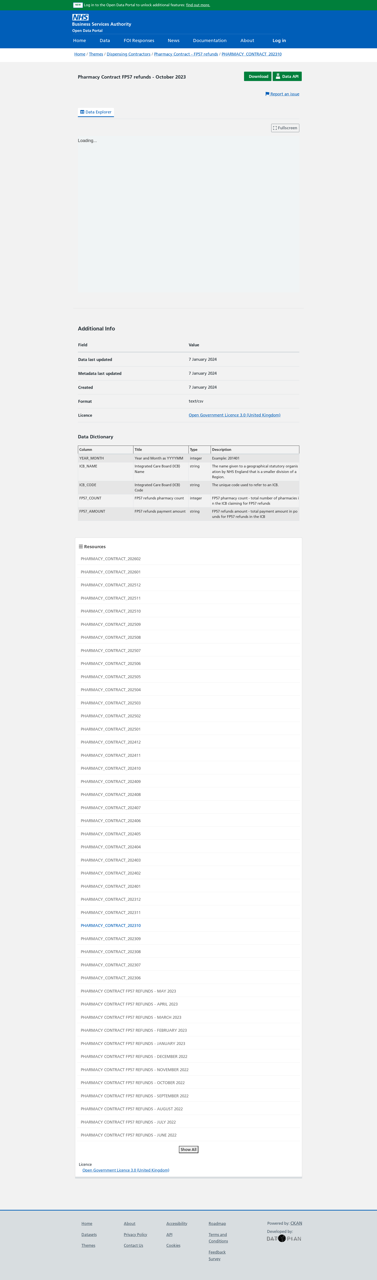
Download (258, 76)
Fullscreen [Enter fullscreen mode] (285, 127)
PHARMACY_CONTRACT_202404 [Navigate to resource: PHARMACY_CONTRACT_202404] (111, 847)
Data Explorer (96, 112)
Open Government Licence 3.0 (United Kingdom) (235, 415)
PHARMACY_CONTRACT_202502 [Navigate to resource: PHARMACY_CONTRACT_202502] (111, 716)
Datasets (89, 1234)
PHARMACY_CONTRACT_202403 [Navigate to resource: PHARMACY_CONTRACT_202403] (111, 860)
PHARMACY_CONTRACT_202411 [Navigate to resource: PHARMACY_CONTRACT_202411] (111, 755)
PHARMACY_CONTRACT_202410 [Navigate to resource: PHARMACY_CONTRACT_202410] (111, 768)
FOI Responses (139, 40)
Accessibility (176, 1223)
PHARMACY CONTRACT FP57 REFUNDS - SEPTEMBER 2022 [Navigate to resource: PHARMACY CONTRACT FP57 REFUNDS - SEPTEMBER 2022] (134, 1096)
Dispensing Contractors (129, 54)
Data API (287, 76)
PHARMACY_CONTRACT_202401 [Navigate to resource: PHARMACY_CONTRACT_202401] (111, 886)
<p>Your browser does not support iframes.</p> (188, 214)
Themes (96, 54)
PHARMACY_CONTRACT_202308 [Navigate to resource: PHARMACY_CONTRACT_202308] (111, 951)
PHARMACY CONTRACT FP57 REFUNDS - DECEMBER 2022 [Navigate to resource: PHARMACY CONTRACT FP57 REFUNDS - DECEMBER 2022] (134, 1056)
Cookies (173, 1245)
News (173, 40)
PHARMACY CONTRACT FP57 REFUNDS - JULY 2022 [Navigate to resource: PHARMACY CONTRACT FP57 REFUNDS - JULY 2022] (128, 1122)
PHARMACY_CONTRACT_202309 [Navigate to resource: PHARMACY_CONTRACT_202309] (111, 938)
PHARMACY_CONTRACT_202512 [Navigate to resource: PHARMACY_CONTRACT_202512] (111, 585)
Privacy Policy (135, 1234)
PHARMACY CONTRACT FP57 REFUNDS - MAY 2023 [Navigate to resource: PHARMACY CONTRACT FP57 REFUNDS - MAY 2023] (128, 991)
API (169, 1234)
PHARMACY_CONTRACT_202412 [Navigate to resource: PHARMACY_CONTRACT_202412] (111, 742)
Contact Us (133, 1245)
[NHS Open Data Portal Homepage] (102, 22)
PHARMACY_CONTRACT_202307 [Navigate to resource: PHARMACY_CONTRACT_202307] (111, 965)
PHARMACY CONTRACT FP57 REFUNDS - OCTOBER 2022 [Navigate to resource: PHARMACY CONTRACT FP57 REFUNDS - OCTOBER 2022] (133, 1082)
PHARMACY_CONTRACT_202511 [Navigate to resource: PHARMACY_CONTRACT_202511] (111, 598)
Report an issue (282, 94)
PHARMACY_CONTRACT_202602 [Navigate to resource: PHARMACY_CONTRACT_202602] (111, 558)
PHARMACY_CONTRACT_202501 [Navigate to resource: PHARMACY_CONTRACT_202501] (111, 729)
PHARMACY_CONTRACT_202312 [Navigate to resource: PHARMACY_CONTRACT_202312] (111, 899)
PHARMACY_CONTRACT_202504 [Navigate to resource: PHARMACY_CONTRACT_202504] (111, 689)
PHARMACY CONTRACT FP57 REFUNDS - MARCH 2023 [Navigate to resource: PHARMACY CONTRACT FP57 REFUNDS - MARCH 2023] (131, 1017)
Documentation (210, 40)
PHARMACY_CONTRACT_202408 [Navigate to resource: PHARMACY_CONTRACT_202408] (111, 794)
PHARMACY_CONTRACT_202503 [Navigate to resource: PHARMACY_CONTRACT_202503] (111, 703)
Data (105, 40)
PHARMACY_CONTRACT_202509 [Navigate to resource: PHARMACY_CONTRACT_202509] (111, 624)
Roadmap (217, 1223)
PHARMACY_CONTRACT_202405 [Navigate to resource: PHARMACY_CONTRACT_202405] (111, 834)
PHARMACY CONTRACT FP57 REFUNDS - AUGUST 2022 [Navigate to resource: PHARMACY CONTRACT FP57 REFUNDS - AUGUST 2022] (132, 1108)
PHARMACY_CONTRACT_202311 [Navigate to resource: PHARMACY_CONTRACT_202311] (111, 912)
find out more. (198, 5)
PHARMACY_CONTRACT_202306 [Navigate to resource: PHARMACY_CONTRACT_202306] (111, 978)
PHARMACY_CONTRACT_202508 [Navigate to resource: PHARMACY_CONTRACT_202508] (111, 637)
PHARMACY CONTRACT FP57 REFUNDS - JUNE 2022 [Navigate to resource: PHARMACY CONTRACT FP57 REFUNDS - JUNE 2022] (128, 1135)
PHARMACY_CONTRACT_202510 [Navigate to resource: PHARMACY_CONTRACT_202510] (111, 611)
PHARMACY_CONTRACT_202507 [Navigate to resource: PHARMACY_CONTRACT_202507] (111, 650)
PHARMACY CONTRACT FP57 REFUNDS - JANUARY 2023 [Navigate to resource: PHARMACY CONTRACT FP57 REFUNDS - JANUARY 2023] (133, 1043)
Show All (188, 1149)
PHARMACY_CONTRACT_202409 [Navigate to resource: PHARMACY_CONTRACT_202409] (111, 781)
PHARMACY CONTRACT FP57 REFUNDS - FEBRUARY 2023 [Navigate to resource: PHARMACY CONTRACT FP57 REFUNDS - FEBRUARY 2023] (134, 1030)
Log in (279, 40)
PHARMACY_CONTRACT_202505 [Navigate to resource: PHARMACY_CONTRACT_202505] (111, 676)
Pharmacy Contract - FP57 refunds (186, 54)
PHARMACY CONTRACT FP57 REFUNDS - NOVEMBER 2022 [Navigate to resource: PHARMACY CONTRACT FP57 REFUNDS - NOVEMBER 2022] (134, 1069)
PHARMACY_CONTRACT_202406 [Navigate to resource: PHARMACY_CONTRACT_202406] (111, 820)
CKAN (296, 1223)
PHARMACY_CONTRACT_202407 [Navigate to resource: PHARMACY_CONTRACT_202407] (111, 807)
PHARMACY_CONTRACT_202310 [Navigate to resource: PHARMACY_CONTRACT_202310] (111, 925)
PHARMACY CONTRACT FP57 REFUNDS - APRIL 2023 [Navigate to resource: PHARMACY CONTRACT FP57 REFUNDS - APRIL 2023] (129, 1004)
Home (79, 40)
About (247, 40)
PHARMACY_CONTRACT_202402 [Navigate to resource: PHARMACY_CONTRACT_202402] (111, 873)
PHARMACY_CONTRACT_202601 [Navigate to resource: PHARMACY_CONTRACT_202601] (111, 572)
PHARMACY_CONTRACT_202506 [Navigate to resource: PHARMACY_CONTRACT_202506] (111, 663)
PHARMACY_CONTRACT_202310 (252, 54)
